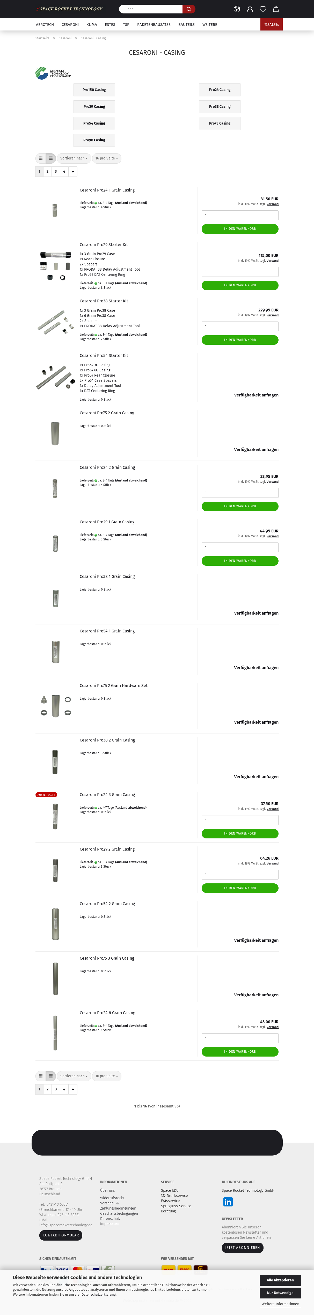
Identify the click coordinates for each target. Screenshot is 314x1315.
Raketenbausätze (154, 24)
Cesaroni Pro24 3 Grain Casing (107, 794)
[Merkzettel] (263, 9)
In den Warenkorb (240, 229)
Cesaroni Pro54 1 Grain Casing (107, 631)
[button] (237, 9)
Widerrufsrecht (113, 1198)
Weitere (209, 24)
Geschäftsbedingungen (119, 1213)
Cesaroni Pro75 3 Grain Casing (107, 958)
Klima (91, 24)
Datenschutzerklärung (99, 1294)
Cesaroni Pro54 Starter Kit (104, 355)
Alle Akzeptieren (280, 1280)
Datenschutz (111, 1219)
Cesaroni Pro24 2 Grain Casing (107, 467)
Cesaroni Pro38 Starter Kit (104, 301)
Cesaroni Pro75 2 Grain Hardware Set (114, 685)
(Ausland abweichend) (131, 203)
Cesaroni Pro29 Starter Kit (104, 244)
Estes (110, 24)
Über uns (107, 1190)
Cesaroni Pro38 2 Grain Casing (107, 740)
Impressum (109, 1224)
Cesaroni (70, 24)
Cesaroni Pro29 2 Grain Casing (107, 849)
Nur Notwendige (280, 1293)
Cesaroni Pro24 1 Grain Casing (107, 190)
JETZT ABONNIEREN (242, 1247)
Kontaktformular (61, 1235)
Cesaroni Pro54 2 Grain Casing (107, 903)
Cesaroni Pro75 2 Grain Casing (107, 412)
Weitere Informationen (280, 1304)
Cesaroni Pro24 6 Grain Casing (107, 1012)
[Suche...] (188, 9)
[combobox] (74, 158)
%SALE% (271, 24)
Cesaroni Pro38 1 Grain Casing (107, 576)
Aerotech (45, 24)
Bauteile (186, 24)
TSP (126, 24)
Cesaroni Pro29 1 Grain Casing (107, 521)
